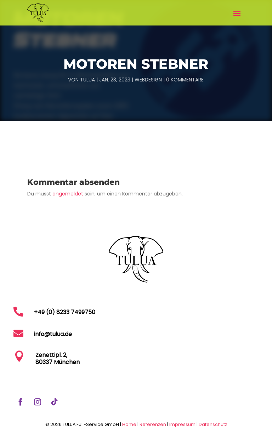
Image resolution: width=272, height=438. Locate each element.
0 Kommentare (185, 79)
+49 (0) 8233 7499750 (64, 312)
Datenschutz (213, 424)
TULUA (87, 79)
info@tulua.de (53, 334)
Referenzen (153, 424)
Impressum (183, 424)
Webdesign (148, 79)
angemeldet (67, 193)
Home (129, 424)
